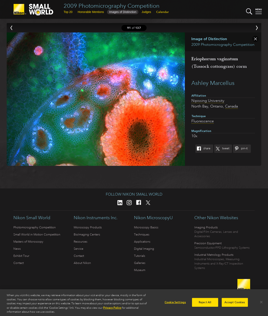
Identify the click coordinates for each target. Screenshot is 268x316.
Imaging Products (206, 227)
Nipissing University (207, 100)
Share (202, 149)
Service (78, 249)
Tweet (221, 149)
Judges (146, 12)
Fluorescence (202, 121)
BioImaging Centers (87, 234)
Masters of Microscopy (28, 241)
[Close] (261, 303)
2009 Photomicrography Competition (112, 5)
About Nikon (82, 263)
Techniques (141, 234)
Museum (139, 270)
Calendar (162, 12)
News (17, 249)
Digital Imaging (144, 249)
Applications (142, 241)
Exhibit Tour (21, 256)
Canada (231, 106)
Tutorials (139, 256)
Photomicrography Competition (34, 227)
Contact (18, 263)
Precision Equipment (208, 243)
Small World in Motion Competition (36, 234)
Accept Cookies (234, 304)
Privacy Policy (112, 309)
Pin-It (240, 149)
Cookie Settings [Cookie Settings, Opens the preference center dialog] (175, 304)
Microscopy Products (88, 227)
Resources (80, 241)
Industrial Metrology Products (213, 255)
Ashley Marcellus (212, 82)
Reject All (205, 304)
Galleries (139, 263)
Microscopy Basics (146, 227)
